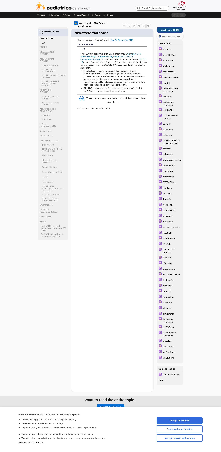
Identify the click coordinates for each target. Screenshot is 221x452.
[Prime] (81, 15)
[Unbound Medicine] (179, 5)
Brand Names (84, 26)
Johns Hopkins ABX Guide (89, 23)
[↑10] (170, 30)
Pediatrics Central (73, 6)
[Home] (41, 15)
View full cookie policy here (31, 442)
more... (162, 380)
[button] (108, 15)
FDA (43, 35)
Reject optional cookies (179, 429)
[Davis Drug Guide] (170, 49)
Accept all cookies (180, 420)
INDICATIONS (47, 31)
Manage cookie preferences (180, 438)
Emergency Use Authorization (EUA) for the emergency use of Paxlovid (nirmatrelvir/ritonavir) (110, 57)
